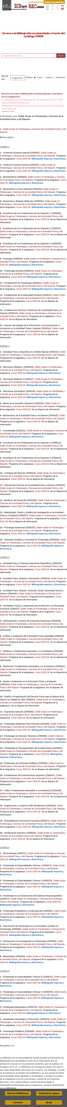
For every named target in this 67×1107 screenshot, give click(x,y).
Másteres (60, 77)
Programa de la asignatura (46, 180)
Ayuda (49, 1102)
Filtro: (30, 77)
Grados (49, 77)
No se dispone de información (23, 319)
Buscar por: (5, 77)
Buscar (61, 55)
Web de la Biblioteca (18, 1093)
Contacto (18, 1102)
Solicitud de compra (49, 1093)
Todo (39, 77)
